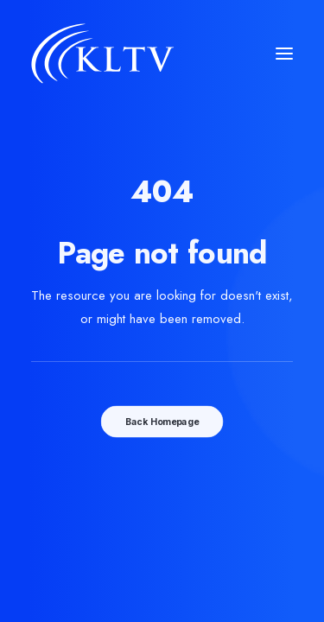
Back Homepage (162, 421)
